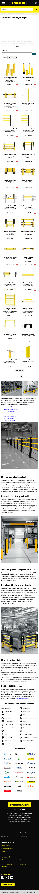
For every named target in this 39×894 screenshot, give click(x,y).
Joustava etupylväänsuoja (11, 409)
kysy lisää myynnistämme (22, 698)
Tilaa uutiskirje (8, 884)
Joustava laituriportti (9, 420)
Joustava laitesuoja (9, 418)
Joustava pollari (8, 407)
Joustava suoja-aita (9, 414)
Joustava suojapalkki (10, 416)
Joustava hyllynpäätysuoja (11, 411)
